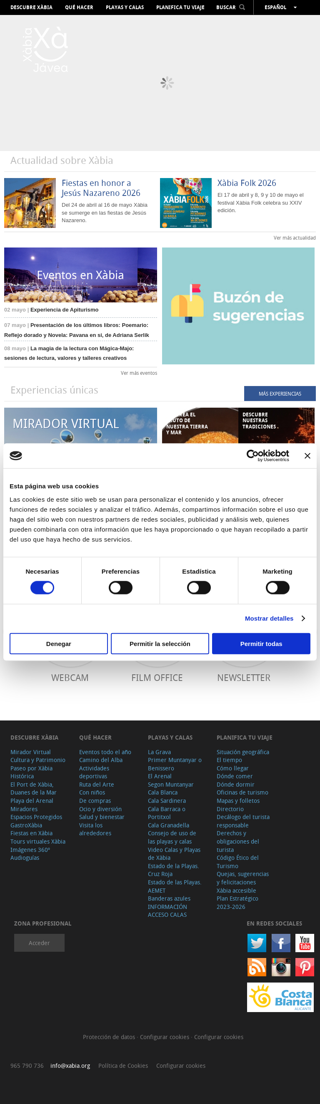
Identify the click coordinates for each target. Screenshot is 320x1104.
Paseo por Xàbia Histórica (31, 772)
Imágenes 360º (30, 850)
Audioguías (24, 857)
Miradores (24, 809)
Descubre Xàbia (31, 7)
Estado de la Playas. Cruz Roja (173, 870)
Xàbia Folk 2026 (247, 182)
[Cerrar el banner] (307, 456)
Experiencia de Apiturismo (51, 310)
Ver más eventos (139, 372)
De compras (95, 800)
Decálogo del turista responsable (243, 821)
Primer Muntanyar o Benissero (175, 764)
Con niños (92, 792)
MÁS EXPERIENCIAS (280, 393)
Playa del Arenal (31, 800)
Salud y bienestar (102, 817)
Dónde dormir (236, 784)
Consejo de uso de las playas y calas (172, 837)
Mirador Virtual (30, 752)
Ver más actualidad (295, 237)
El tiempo (229, 760)
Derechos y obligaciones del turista (238, 841)
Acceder (39, 943)
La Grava (159, 752)
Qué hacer (79, 7)
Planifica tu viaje (180, 7)
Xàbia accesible (236, 890)
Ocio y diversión (100, 809)
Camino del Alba (100, 760)
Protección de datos (110, 1037)
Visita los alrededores (95, 829)
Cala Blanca (163, 792)
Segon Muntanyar (171, 784)
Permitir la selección (160, 643)
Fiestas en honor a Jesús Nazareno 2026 (101, 187)
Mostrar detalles (269, 618)
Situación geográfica (243, 752)
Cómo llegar (233, 768)
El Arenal (160, 776)
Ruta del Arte (96, 784)
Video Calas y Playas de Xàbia (174, 854)
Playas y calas (125, 7)
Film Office (157, 677)
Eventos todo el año (105, 752)
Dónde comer (235, 776)
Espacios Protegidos (36, 817)
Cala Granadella (168, 825)
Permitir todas (261, 643)
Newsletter (243, 677)
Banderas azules (169, 898)
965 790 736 (27, 1065)
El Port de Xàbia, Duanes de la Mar (33, 788)
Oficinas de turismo (242, 792)
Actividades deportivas (94, 772)
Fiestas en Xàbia (31, 833)
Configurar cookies (165, 1037)
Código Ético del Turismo (238, 862)
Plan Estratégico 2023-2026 (237, 902)
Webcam (70, 677)
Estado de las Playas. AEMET (175, 886)
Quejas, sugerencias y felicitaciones (243, 878)
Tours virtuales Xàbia (37, 841)
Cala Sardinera (167, 800)
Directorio (230, 809)
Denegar (58, 643)
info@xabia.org (70, 1065)
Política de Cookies (123, 1065)
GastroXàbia (26, 825)
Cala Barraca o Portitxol (166, 813)
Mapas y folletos (238, 800)
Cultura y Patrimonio (37, 760)
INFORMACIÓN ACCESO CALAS (167, 911)
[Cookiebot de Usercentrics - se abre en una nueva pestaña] (252, 456)
